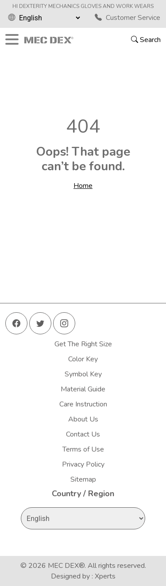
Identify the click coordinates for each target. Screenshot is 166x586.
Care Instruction (83, 404)
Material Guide (83, 389)
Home (83, 186)
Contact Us (83, 434)
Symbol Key (83, 374)
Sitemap (83, 479)
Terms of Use (83, 449)
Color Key (83, 359)
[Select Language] (49, 17)
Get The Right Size (83, 344)
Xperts (105, 576)
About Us (83, 419)
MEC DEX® (66, 566)
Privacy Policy (83, 464)
